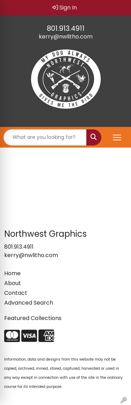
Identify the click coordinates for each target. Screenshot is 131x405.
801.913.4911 (66, 28)
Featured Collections (32, 318)
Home (12, 273)
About (12, 283)
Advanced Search (28, 303)
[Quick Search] (45, 137)
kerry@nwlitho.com (66, 37)
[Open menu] (117, 137)
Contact (15, 293)
